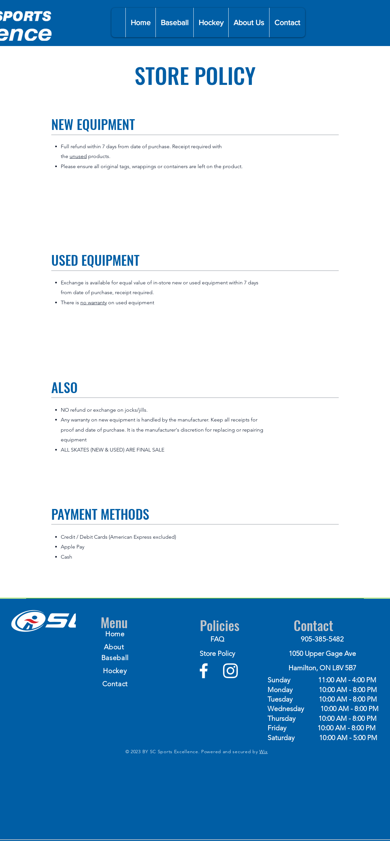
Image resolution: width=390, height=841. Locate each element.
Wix (263, 751)
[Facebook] (204, 671)
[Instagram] (230, 671)
